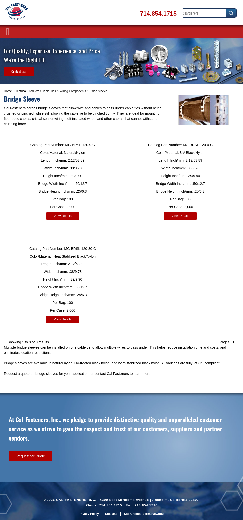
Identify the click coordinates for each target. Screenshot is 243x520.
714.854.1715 (158, 13)
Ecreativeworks (153, 514)
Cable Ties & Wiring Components (64, 91)
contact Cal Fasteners (112, 374)
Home (8, 91)
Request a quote (17, 374)
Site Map (111, 514)
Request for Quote (30, 456)
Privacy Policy (89, 514)
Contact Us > (19, 71)
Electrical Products (26, 91)
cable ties (132, 108)
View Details (62, 216)
